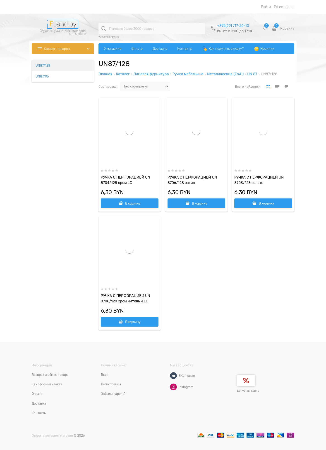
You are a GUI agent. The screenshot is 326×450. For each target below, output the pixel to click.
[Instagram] (173, 387)
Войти (266, 7)
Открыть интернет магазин (52, 435)
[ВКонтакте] (173, 375)
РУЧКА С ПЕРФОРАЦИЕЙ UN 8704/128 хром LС (125, 180)
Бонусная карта (248, 390)
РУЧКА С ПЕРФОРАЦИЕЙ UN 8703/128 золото (259, 180)
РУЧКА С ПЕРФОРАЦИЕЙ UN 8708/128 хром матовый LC (125, 298)
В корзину (133, 203)
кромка (115, 36)
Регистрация (284, 7)
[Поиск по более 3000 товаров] (103, 28)
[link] (268, 86)
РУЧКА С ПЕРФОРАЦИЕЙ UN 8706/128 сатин (192, 180)
